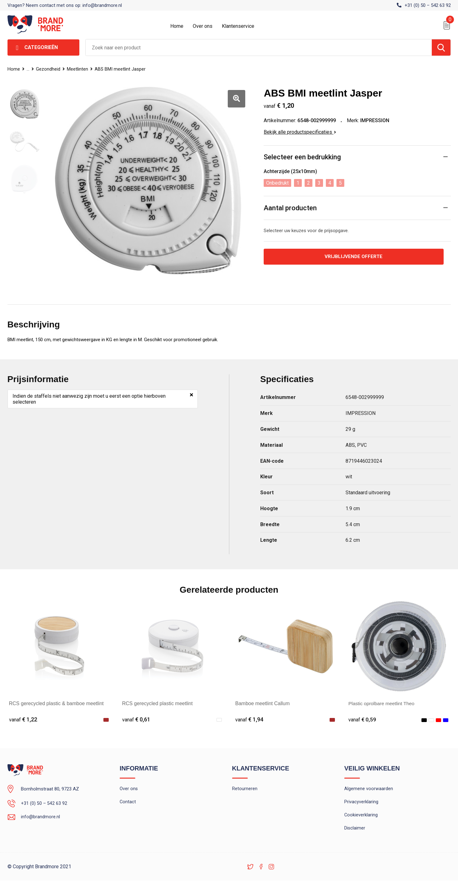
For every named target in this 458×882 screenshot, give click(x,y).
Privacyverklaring (361, 802)
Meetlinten (78, 69)
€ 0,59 (362, 719)
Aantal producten (290, 208)
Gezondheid (49, 69)
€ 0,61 (136, 719)
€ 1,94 (249, 719)
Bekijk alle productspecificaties (300, 132)
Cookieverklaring (361, 816)
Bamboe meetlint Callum (262, 703)
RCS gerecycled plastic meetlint (157, 703)
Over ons (202, 26)
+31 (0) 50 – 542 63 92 (428, 5)
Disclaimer (355, 829)
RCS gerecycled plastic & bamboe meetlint (56, 703)
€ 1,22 (23, 719)
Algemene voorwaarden (368, 789)
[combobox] (259, 47)
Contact (128, 802)
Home (176, 26)
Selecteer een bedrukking (302, 157)
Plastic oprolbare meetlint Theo (382, 703)
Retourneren (244, 789)
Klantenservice (238, 26)
